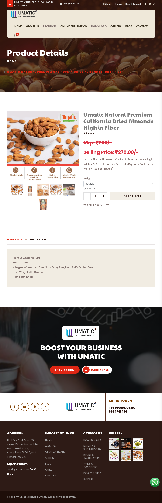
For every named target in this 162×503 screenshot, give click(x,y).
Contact (142, 26)
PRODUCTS (49, 26)
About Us (50, 446)
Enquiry (118, 4)
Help (127, 4)
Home (18, 26)
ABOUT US (32, 26)
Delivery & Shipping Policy (92, 447)
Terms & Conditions (90, 465)
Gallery (115, 26)
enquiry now (65, 369)
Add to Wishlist (96, 205)
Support (137, 4)
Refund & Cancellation (91, 456)
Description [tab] (38, 239)
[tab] (17, 190)
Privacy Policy (92, 473)
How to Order (92, 439)
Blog (128, 26)
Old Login (107, 4)
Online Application (73, 26)
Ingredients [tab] (14, 239)
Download (99, 26)
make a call (96, 369)
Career (49, 469)
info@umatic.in (71, 3)
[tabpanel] (43, 147)
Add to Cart (132, 196)
